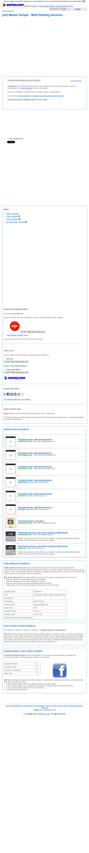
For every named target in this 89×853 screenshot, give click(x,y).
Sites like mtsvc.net (35, 548)
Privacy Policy (63, 706)
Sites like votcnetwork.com (44, 468)
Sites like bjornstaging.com (45, 455)
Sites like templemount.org (44, 523)
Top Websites (28, 706)
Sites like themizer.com (39, 509)
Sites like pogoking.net (39, 482)
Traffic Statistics (13, 216)
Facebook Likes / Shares (16, 222)
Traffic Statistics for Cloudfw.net (17, 563)
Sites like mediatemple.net (43, 535)
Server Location (13, 219)
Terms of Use (51, 706)
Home (8, 706)
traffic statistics (26, 88)
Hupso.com (46, 714)
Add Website (16, 706)
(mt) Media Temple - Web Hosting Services (35, 439)
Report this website (76, 80)
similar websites (23, 96)
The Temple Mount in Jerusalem (31, 521)
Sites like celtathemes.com (44, 441)
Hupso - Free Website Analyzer (15, 366)
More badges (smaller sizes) (17, 335)
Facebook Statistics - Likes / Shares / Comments (23, 651)
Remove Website (75, 706)
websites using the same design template (48, 96)
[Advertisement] (26, 47)
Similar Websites (12, 214)
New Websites (39, 706)
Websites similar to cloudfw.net (16, 429)
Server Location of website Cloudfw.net (19, 626)
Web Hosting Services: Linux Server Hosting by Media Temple (43, 533)
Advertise (44, 708)
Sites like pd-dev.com (37, 496)
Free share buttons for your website (17, 399)
